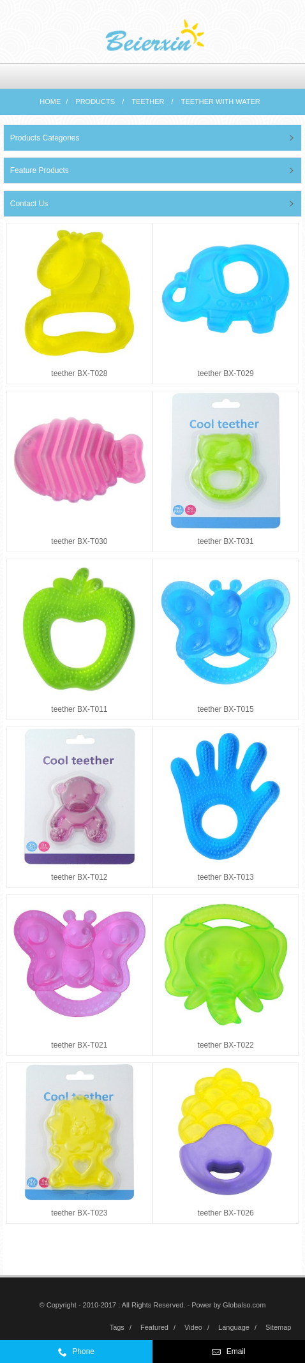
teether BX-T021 (79, 1045)
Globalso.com (244, 1305)
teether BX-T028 (79, 373)
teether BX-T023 (79, 1213)
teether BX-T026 (226, 1213)
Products (95, 101)
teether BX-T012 (79, 877)
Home (50, 101)
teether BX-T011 (79, 709)
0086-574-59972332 (102, 1355)
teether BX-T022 (226, 1045)
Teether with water (220, 101)
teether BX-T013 (226, 877)
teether (147, 101)
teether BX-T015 (226, 709)
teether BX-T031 (226, 541)
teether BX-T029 (226, 373)
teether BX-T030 (79, 541)
